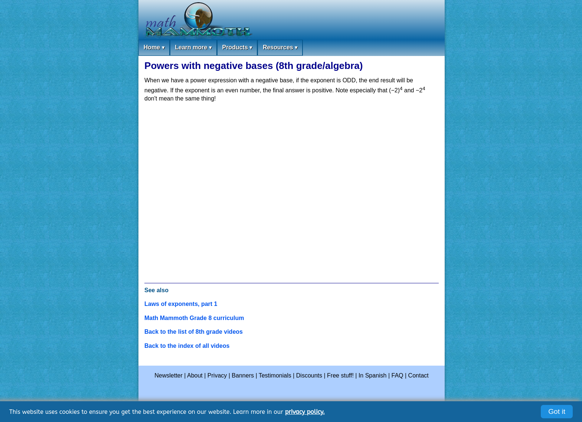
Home (154, 47)
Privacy (217, 375)
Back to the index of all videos (186, 346)
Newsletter (168, 375)
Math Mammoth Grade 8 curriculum (194, 318)
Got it (556, 411)
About (195, 375)
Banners (243, 375)
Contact (418, 375)
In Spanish (373, 375)
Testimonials (275, 375)
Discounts (309, 375)
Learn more (193, 47)
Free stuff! (340, 375)
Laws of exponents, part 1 (180, 304)
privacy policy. (305, 411)
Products (237, 47)
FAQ (397, 375)
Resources (280, 47)
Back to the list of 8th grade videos (193, 332)
